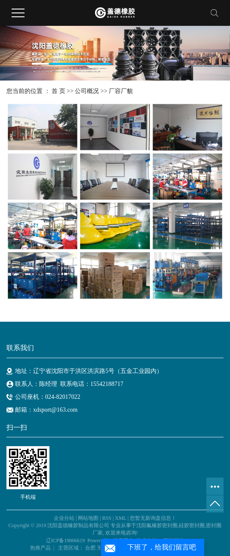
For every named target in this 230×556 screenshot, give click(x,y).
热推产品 (40, 548)
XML (120, 518)
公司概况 (87, 91)
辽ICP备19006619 (65, 540)
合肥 (90, 548)
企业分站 (64, 518)
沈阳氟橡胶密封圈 (157, 525)
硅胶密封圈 (192, 525)
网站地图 (88, 518)
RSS (106, 518)
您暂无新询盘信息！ (153, 518)
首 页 (58, 91)
